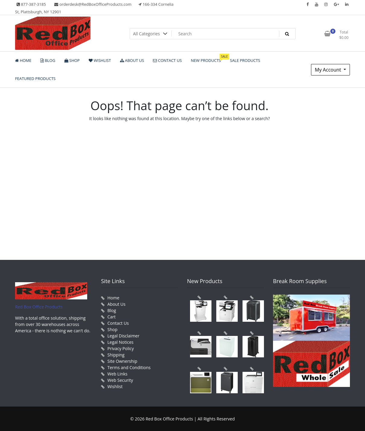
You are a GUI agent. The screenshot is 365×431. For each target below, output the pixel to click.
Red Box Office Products (38, 307)
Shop (112, 329)
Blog (111, 310)
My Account (328, 69)
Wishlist (114, 386)
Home (113, 298)
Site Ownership (122, 361)
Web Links (117, 374)
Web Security (120, 380)
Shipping (116, 355)
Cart (111, 317)
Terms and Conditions (129, 367)
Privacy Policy (120, 348)
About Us (116, 304)
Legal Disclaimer (123, 336)
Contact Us (118, 323)
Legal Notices (120, 342)
